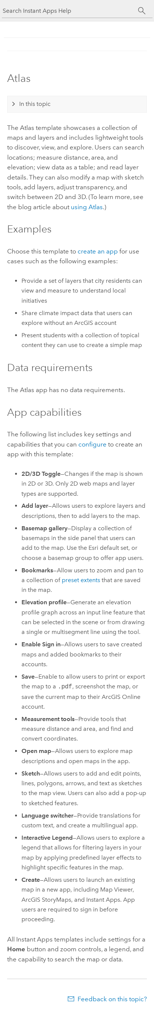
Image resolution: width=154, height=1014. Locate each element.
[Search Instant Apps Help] (70, 11)
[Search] (142, 11)
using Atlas (87, 207)
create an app (98, 251)
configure (92, 444)
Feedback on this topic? (112, 999)
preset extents (81, 580)
